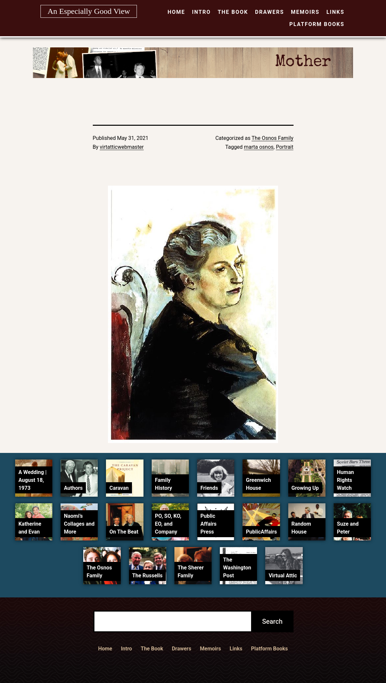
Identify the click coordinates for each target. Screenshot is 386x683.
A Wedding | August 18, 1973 (32, 480)
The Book (233, 12)
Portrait (284, 147)
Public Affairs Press (208, 524)
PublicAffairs (261, 532)
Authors (73, 488)
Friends (209, 488)
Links (335, 12)
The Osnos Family (273, 138)
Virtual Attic (283, 575)
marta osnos (258, 147)
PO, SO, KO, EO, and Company (168, 524)
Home (176, 12)
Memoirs (305, 12)
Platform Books (316, 24)
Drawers (269, 12)
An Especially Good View (88, 11)
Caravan (119, 488)
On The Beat (123, 532)
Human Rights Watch (345, 480)
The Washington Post (237, 568)
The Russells (147, 575)
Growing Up (305, 488)
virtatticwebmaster (122, 147)
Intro (201, 12)
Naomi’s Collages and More (79, 524)
